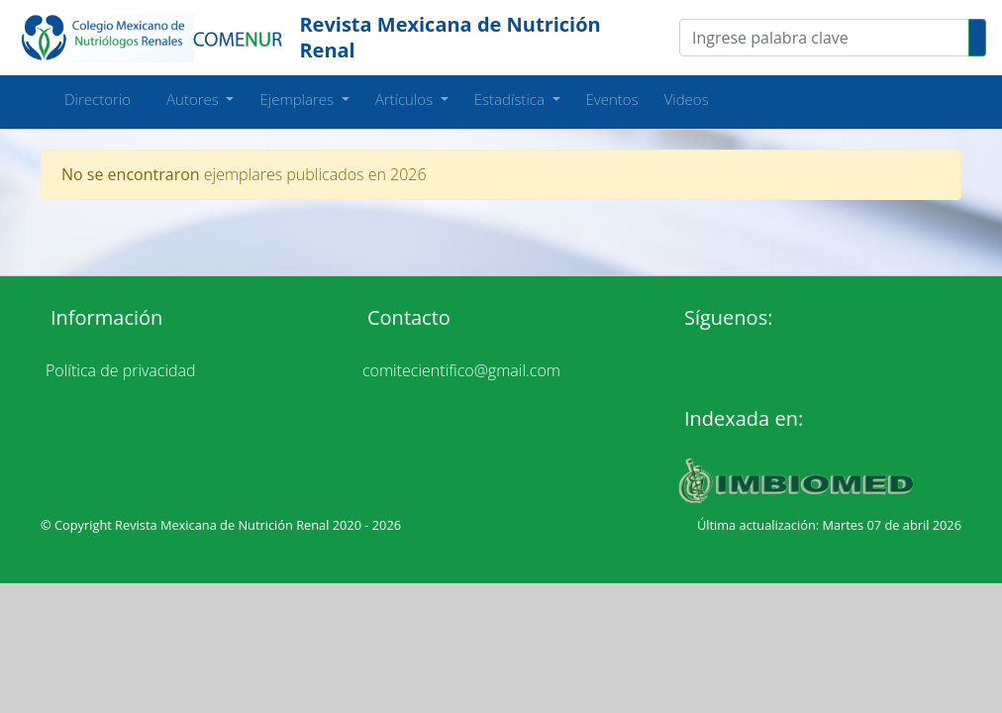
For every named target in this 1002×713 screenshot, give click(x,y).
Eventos (612, 99)
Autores (187, 99)
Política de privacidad (121, 370)
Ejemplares (298, 99)
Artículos (406, 99)
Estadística (511, 99)
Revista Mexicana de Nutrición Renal (449, 37)
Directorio (97, 99)
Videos (686, 99)
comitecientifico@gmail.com (461, 370)
